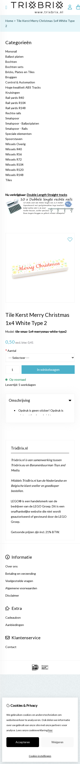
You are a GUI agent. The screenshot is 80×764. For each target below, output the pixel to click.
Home (9, 21)
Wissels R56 (13, 154)
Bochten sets (14, 67)
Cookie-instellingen (40, 756)
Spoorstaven (13, 139)
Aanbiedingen (14, 609)
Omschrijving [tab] (40, 400)
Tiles (8, 180)
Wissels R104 (14, 164)
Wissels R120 (14, 169)
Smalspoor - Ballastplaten (22, 123)
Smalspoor (12, 118)
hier (50, 730)
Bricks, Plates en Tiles (20, 72)
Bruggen (11, 77)
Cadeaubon (13, 601)
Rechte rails (13, 113)
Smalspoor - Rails (16, 128)
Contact (10, 631)
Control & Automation (20, 82)
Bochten (11, 61)
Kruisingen (12, 92)
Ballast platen (14, 56)
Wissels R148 (14, 175)
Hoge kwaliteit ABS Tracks (23, 87)
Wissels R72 (13, 159)
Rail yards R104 (15, 103)
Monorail (11, 51)
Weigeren (57, 742)
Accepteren (23, 742)
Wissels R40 (13, 149)
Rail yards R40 (14, 97)
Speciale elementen (18, 133)
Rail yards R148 (15, 108)
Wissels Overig (15, 144)
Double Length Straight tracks (47, 195)
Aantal (10, 350)
